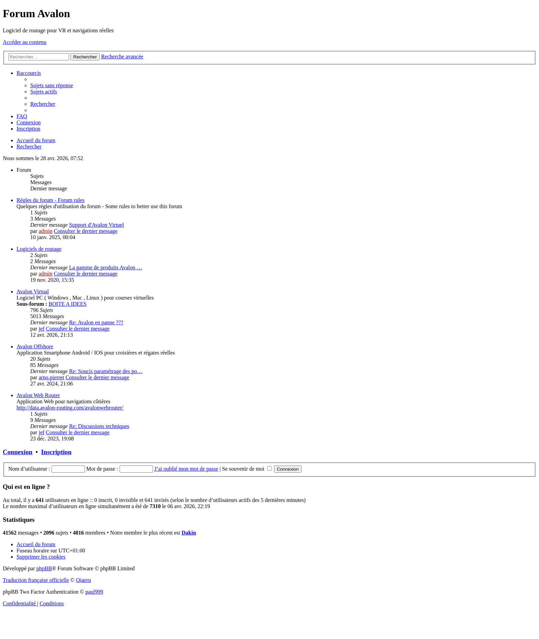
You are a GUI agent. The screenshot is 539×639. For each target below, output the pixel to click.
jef (41, 329)
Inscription (56, 452)
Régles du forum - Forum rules (50, 200)
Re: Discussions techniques (99, 426)
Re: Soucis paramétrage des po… (105, 371)
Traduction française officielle (36, 580)
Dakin (189, 533)
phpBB (44, 568)
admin (45, 231)
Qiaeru (83, 580)
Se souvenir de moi (247, 469)
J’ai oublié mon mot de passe (186, 469)
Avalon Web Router (38, 395)
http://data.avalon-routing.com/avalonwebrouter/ (69, 408)
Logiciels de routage (39, 249)
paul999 (94, 592)
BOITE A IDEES (67, 304)
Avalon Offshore (34, 346)
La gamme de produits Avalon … (105, 267)
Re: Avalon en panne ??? (96, 322)
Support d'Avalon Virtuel (96, 225)
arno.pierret (51, 377)
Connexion (17, 452)
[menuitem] (51, 85)
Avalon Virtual (32, 291)
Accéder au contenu (24, 42)
